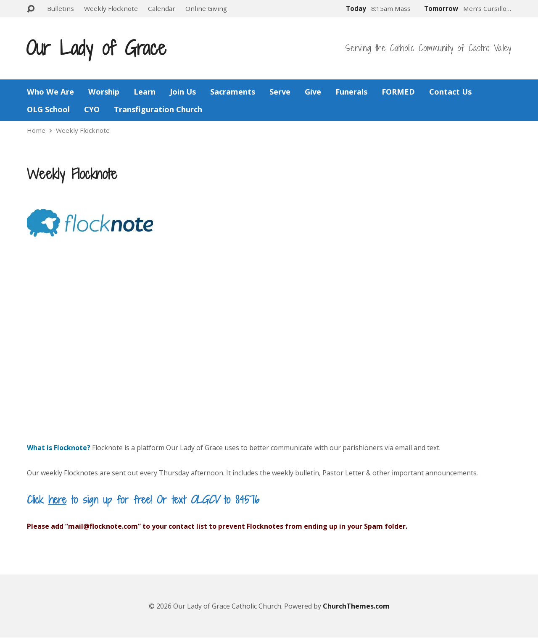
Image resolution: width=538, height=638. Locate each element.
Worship (103, 91)
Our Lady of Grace (96, 48)
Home (36, 130)
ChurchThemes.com (356, 606)
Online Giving (206, 8)
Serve (279, 91)
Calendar (161, 8)
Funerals (351, 91)
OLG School (48, 109)
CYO (92, 109)
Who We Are (50, 91)
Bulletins (60, 8)
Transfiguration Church (158, 109)
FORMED (398, 91)
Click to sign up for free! (89, 499)
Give (313, 91)
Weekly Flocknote (111, 8)
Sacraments (232, 91)
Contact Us (450, 91)
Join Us (183, 91)
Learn (145, 91)
